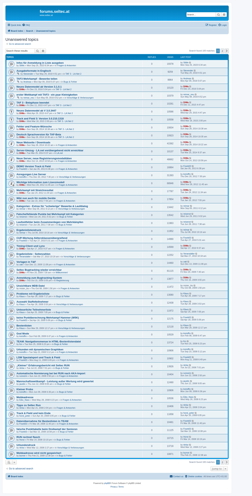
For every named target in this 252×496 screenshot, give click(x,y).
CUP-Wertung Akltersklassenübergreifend (41, 238)
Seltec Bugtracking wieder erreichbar (39, 269)
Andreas (27, 82)
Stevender (28, 74)
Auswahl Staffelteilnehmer (32, 301)
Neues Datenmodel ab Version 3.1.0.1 (39, 86)
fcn (20, 344)
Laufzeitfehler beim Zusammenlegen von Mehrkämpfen (49, 222)
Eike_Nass (24, 400)
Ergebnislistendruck (28, 230)
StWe (22, 65)
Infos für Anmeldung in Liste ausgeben (40, 62)
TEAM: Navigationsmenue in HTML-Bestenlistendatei (48, 341)
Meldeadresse (24, 397)
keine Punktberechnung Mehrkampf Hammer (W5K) (47, 317)
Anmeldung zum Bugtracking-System (39, 277)
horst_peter (24, 416)
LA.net (60, 153)
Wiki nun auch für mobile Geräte (36, 198)
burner (22, 455)
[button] (227, 51)
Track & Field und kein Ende (33, 413)
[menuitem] (26, 25)
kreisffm (23, 177)
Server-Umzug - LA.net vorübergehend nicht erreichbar (49, 150)
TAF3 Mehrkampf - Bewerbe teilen (36, 78)
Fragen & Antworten (66, 65)
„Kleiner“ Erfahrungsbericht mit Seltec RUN (43, 365)
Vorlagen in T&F (26, 261)
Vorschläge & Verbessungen (80, 98)
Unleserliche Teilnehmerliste (33, 309)
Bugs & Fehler (70, 82)
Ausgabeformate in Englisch (33, 70)
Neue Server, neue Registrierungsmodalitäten (44, 158)
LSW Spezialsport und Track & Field (38, 357)
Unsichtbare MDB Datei (30, 285)
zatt (21, 264)
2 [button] (222, 51)
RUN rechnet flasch (28, 437)
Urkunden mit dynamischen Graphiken (39, 349)
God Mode (22, 333)
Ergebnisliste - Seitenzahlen (33, 253)
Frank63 (23, 169)
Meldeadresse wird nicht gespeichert (38, 453)
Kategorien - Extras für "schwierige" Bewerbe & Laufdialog (52, 206)
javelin (22, 384)
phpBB (107, 483)
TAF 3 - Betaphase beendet (32, 102)
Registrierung (62, 280)
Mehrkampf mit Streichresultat (34, 190)
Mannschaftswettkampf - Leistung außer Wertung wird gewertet (55, 381)
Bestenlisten (24, 325)
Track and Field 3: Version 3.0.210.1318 (40, 118)
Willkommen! (62, 272)
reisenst (23, 217)
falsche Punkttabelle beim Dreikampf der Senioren (46, 429)
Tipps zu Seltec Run (28, 405)
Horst (21, 440)
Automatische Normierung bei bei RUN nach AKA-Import (50, 373)
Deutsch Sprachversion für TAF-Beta (38, 134)
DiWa (22, 89)
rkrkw (21, 368)
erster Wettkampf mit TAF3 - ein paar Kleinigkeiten (47, 94)
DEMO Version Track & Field (33, 166)
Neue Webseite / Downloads (33, 142)
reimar (22, 209)
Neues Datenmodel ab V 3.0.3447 (36, 110)
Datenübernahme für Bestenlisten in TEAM (42, 421)
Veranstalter (25, 256)
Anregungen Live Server (31, 174)
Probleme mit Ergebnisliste (32, 293)
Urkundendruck (25, 445)
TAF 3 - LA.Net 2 (73, 74)
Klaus (22, 296)
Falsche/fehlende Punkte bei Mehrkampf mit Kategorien (50, 214)
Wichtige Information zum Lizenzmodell (40, 182)
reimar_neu (28, 98)
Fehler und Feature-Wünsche (34, 126)
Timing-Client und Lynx (30, 246)
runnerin (23, 376)
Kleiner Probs (24, 389)
